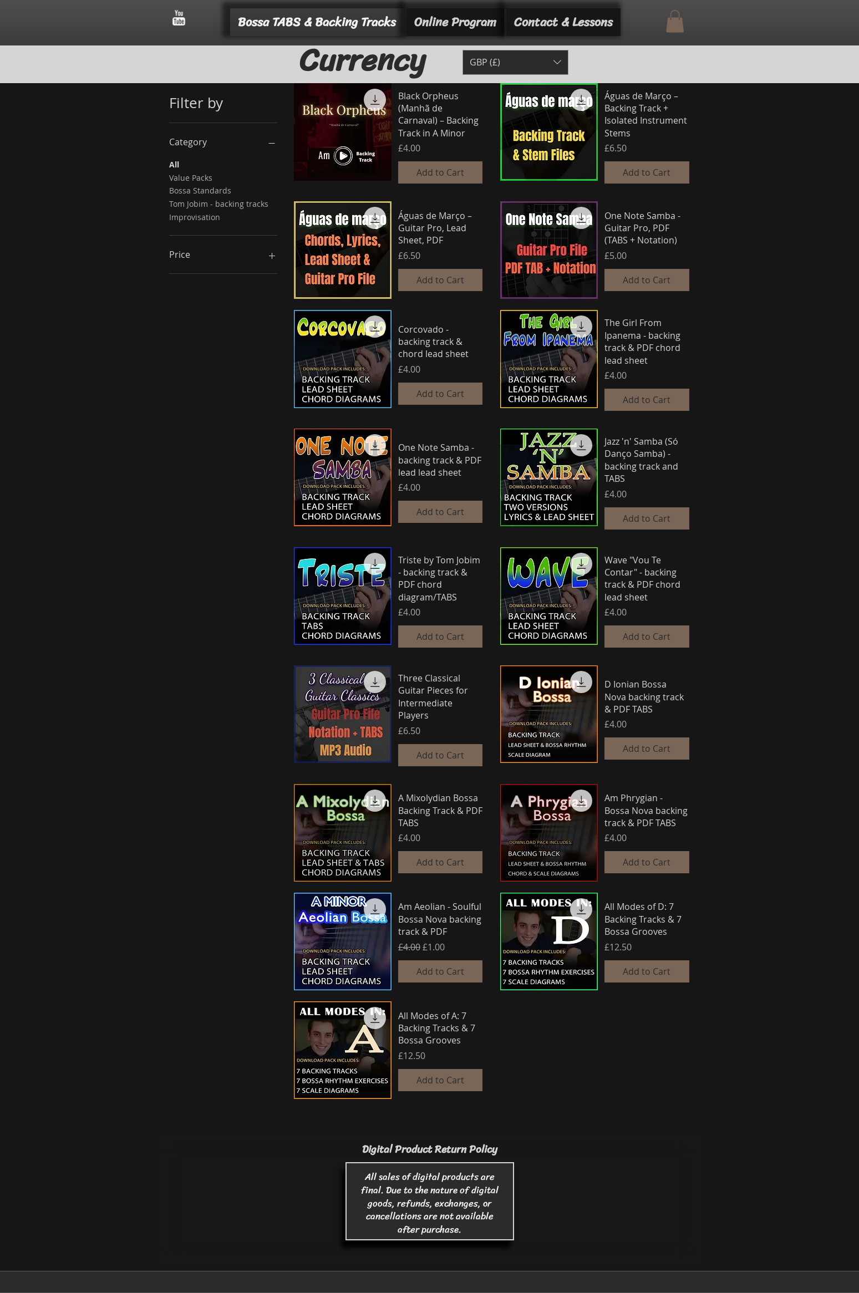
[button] (674, 21)
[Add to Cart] (440, 172)
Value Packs (190, 177)
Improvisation (194, 216)
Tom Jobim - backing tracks (218, 203)
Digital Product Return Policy (429, 1149)
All (174, 164)
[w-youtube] (178, 18)
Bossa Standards (200, 190)
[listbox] (515, 62)
